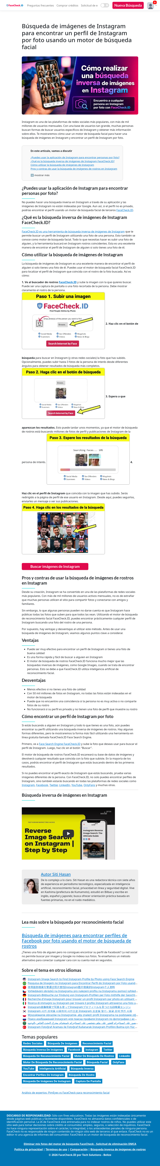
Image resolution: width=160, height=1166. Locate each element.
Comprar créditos (67, 5)
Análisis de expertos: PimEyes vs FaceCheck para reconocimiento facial (66, 1092)
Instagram (28, 785)
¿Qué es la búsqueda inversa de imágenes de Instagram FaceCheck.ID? (73, 161)
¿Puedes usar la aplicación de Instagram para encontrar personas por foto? (75, 157)
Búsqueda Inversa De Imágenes (43, 1049)
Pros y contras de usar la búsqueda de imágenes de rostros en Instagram (74, 168)
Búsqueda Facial (97, 1062)
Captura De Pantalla (88, 1081)
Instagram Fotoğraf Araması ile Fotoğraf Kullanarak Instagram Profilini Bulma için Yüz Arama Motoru (90, 1027)
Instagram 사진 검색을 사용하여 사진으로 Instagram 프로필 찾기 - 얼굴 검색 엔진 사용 (80, 1011)
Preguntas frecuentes (40, 5)
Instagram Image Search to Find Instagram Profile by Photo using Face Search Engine (81, 979)
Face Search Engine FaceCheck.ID (59, 744)
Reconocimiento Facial (96, 1043)
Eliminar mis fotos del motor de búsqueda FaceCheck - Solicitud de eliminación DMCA (80, 1144)
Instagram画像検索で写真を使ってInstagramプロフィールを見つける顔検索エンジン (79, 1007)
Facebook (42, 785)
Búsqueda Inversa (82, 1068)
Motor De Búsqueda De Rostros (94, 1056)
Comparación (78, 1149)
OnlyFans (89, 785)
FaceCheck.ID (124, 210)
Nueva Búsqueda (128, 5)
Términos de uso (56, 1149)
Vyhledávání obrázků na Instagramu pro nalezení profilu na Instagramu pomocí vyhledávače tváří (88, 991)
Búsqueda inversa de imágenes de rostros (118, 1149)
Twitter (53, 785)
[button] (151, 5)
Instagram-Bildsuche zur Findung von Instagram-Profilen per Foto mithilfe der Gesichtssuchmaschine (91, 995)
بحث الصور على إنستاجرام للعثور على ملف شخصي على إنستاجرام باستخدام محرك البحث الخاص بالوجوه (85, 1023)
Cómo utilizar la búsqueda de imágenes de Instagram (62, 164)
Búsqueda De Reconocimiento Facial (46, 1056)
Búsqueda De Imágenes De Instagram (47, 1081)
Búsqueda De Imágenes (63, 1043)
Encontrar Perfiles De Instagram (43, 1075)
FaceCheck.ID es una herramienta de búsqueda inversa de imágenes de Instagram (73, 231)
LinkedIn (64, 785)
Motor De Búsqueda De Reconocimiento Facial (52, 1062)
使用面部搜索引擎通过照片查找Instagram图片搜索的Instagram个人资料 (71, 987)
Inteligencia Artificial (52, 1068)
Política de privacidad (28, 1149)
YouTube (76, 785)
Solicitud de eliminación (96, 5)
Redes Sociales (33, 1043)
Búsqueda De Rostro (81, 1075)
